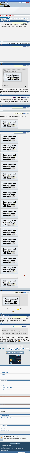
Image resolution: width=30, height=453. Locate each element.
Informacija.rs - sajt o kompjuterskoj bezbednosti (6, 387)
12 (7, 18)
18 (23, 348)
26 (24, 18)
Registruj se (8, 43)
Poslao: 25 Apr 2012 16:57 (6, 64)
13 (17, 348)
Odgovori (9, 17)
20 (17, 18)
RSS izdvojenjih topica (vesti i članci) (5, 430)
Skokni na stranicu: (25, 20)
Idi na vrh (29, 350)
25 (23, 18)
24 (10, 349)
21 (18, 18)
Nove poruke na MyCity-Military (4, 365)
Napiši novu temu (3, 17)
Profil (1, 41)
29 (28, 18)
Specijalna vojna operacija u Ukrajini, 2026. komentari (7, 370)
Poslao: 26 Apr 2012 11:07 (8, 315)
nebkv (1, 21)
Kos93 (1, 95)
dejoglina (2, 324)
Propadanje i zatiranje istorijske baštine (5, 385)
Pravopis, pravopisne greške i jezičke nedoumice (6, 389)
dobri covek (3, 315)
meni (7, 1)
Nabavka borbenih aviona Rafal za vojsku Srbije (6, 401)
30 (0, 19)
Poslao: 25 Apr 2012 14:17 (5, 21)
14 (18, 348)
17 (13, 18)
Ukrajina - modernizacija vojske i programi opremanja (7, 417)
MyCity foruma (8, 450)
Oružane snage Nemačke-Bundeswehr (5, 415)
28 (15, 349)
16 (12, 18)
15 (11, 18)
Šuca (3, 64)
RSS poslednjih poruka (3, 428)
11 (6, 18)
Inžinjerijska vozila (3, 374)
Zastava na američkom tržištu (4, 372)
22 (28, 348)
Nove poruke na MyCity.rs (3, 380)
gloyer (3, 290)
